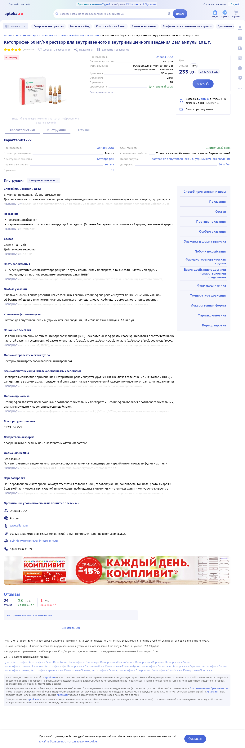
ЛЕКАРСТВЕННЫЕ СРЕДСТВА (27, 35)
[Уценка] (225, 14)
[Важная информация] (239, 68)
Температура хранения (208, 295)
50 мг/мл (224, 164)
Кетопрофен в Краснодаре (83, 662)
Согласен (195, 738)
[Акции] (215, 14)
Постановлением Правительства (209, 688)
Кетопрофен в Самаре (105, 670)
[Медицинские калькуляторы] (239, 58)
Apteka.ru (50, 677)
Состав (220, 211)
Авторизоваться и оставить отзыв (29, 615)
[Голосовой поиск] (169, 14)
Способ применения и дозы (205, 191)
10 (112, 170)
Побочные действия (210, 251)
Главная (8, 35)
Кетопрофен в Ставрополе (134, 670)
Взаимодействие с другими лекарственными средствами (205, 273)
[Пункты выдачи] (239, 78)
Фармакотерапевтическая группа (205, 261)
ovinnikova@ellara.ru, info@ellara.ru (34, 541)
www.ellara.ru (19, 525)
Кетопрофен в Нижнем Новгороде (23, 666)
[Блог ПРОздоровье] (239, 48)
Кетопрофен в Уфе (55, 666)
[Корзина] (236, 14)
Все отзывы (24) (71, 627)
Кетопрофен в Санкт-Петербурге (48, 662)
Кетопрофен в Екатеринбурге (122, 666)
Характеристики (22, 130)
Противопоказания (211, 221)
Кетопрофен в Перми (214, 666)
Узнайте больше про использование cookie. (68, 741)
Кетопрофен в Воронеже (149, 662)
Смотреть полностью (44, 180)
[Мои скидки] (239, 38)
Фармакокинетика (212, 315)
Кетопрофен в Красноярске (47, 670)
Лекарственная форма (208, 305)
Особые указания (212, 231)
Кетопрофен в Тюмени (77, 670)
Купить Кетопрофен (15, 662)
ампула (109, 164)
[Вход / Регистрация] (239, 28)
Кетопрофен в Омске (177, 662)
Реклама (224, 558)
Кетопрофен (93, 35)
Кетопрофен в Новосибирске (117, 662)
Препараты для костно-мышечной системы (63, 35)
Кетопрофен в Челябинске (166, 670)
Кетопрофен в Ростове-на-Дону (85, 666)
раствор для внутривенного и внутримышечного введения (191, 159)
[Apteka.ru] (17, 13)
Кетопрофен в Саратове (186, 666)
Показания (217, 201)
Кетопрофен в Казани (16, 670)
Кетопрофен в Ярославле (197, 670)
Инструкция (56, 130)
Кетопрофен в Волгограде (156, 666)
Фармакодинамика (211, 285)
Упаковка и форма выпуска (205, 241)
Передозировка (214, 325)
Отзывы (84, 130)
